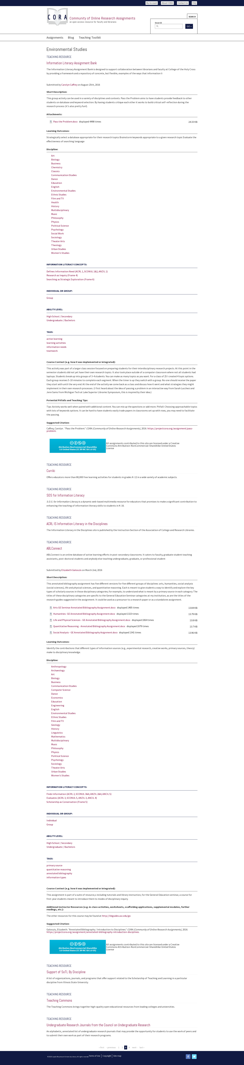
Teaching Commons (59, 1000)
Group (50, 297)
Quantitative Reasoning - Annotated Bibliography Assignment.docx (89, 626)
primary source (54, 865)
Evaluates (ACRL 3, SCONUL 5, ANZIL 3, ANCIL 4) (72, 797)
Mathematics (58, 736)
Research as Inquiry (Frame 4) (62, 275)
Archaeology (58, 670)
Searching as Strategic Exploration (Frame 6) (70, 279)
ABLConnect (54, 548)
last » (142, 1047)
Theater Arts (58, 241)
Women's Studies (60, 252)
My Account (151, 3)
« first (101, 1047)
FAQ (194, 3)
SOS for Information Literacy (65, 495)
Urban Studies (58, 249)
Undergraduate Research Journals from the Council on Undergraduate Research (98, 1025)
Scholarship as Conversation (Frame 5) (67, 801)
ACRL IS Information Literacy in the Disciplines (77, 524)
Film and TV (57, 198)
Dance (54, 179)
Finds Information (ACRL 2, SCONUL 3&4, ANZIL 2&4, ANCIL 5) (79, 793)
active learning (54, 338)
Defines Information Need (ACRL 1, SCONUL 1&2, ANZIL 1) (77, 271)
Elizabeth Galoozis (71, 570)
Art (53, 155)
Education (56, 182)
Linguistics (57, 732)
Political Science (60, 225)
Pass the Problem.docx (65, 121)
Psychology (57, 229)
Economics (57, 697)
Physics (55, 221)
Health (55, 202)
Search (192, 16)
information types (56, 877)
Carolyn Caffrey (69, 84)
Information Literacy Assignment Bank (72, 63)
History (55, 206)
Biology (55, 159)
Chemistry (56, 167)
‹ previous (111, 1047)
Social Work (57, 233)
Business (56, 163)
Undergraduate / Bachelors (61, 320)
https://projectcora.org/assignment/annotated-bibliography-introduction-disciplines (93, 932)
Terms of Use (94, 1056)
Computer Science (60, 689)
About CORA (167, 3)
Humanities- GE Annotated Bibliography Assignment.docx (84, 613)
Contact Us (183, 3)
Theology (56, 245)
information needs (56, 346)
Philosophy (57, 217)
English (55, 186)
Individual (52, 820)
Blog (71, 37)
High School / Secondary (59, 316)
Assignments (55, 37)
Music (54, 214)
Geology (55, 724)
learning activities (56, 342)
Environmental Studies (63, 190)
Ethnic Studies (58, 194)
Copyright (107, 1056)
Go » (189, 26)
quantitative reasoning (59, 869)
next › (134, 1047)
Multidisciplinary (60, 210)
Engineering (57, 705)
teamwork (52, 350)
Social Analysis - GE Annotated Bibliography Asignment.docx (85, 632)
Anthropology (58, 666)
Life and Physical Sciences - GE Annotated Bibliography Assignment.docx (91, 620)
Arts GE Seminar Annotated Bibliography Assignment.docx (84, 607)
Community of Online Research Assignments (102, 18)
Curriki (51, 471)
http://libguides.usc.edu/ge (116, 915)
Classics (55, 171)
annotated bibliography (59, 873)
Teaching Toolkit (90, 37)
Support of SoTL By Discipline (66, 972)
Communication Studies (64, 175)
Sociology (56, 237)
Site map (117, 1056)
